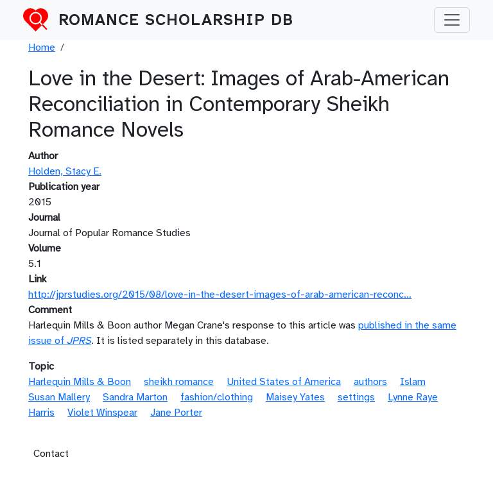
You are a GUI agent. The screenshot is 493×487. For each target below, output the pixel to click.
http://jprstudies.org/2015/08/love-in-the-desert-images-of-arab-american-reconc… (219, 294)
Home (41, 47)
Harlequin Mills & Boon (79, 381)
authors (370, 381)
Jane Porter (176, 412)
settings (356, 397)
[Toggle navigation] (452, 20)
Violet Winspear (102, 412)
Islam (413, 381)
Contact (51, 453)
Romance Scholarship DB (175, 20)
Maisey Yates (295, 397)
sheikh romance (179, 381)
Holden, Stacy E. (64, 171)
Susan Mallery (59, 397)
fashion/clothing (216, 397)
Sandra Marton (135, 397)
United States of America (284, 381)
